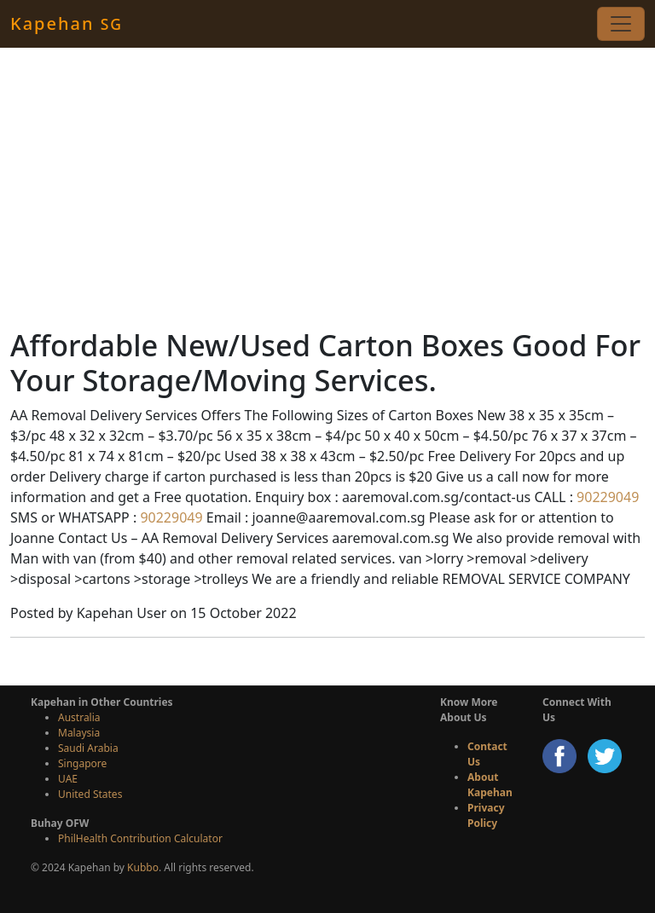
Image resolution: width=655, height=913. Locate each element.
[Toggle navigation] (621, 24)
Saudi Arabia (88, 748)
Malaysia (79, 732)
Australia (79, 717)
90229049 (606, 497)
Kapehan (66, 23)
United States (90, 794)
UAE (68, 778)
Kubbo (143, 867)
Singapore (82, 763)
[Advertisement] (327, 187)
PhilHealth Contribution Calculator (140, 838)
